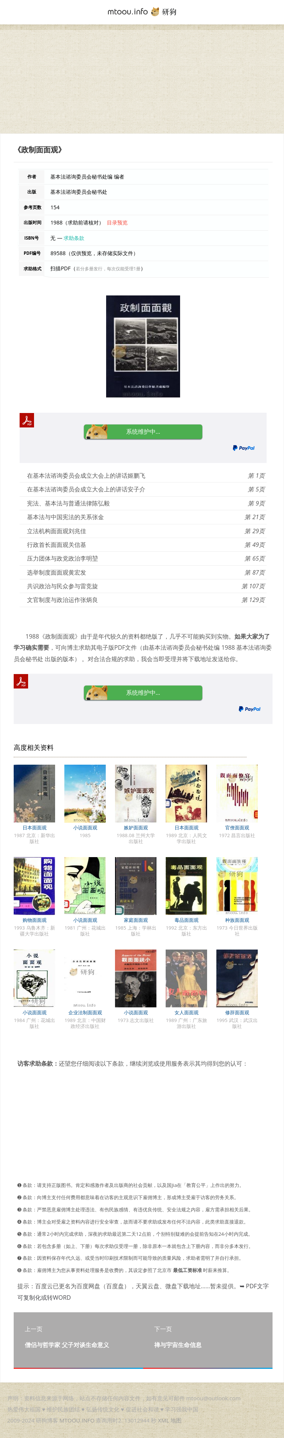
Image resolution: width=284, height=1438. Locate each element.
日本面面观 (35, 827)
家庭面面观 (136, 920)
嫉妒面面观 (136, 827)
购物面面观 (35, 920)
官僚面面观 (237, 827)
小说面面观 (85, 827)
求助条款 (74, 237)
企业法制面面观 (85, 1012)
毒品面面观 (187, 920)
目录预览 (117, 222)
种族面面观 (237, 920)
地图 (176, 1420)
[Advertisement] (142, 81)
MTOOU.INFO (77, 1420)
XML (163, 1420)
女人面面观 (187, 1012)
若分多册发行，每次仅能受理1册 (108, 268)
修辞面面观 (237, 1012)
